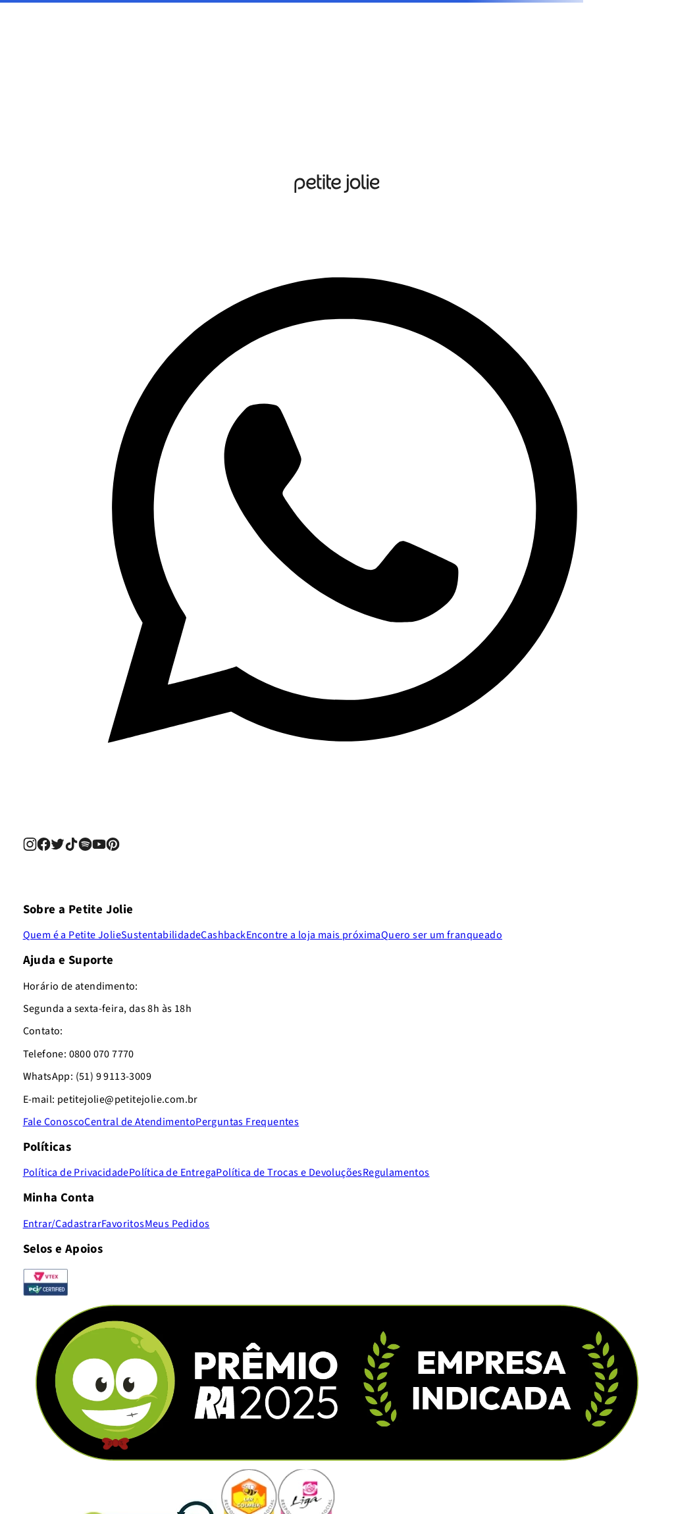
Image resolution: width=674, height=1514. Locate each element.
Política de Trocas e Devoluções (289, 1172)
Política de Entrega (173, 1172)
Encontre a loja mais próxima (313, 935)
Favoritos (123, 1224)
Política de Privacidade (76, 1172)
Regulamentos (396, 1172)
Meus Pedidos (177, 1224)
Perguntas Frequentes (247, 1122)
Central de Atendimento (139, 1122)
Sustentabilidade (161, 935)
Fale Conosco (54, 1122)
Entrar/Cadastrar (62, 1224)
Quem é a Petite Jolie (72, 935)
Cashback (223, 935)
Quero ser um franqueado (441, 935)
